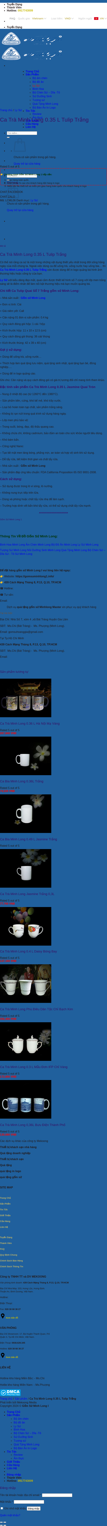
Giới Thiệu (13, 1461)
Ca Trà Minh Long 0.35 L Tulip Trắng (23, 269)
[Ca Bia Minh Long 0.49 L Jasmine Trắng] (25, 832)
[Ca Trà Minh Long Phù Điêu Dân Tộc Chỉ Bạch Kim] (25, 1001)
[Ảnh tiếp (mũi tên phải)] (4, 1525)
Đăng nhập (33, 1508)
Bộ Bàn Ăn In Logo (25, 1448)
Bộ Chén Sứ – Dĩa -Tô (27, 1433)
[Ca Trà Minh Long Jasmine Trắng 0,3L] (25, 886)
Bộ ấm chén (21, 1418)
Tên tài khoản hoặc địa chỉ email (20, 1495)
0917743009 (25, 10)
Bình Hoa (19, 1429)
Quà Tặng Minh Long (26, 1444)
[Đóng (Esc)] (1, 1522)
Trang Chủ (13, 1411)
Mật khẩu (6, 1501)
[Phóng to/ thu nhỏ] (4, 1522)
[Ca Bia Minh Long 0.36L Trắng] (25, 774)
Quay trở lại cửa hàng (27, 163)
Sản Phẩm (13, 1415)
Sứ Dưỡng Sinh (23, 1436)
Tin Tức (30, 110)
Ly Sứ (18, 110)
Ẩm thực (19, 1458)
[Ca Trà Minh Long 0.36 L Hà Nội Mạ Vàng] (25, 716)
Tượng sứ (20, 1440)
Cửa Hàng (32, 123)
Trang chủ (6, 110)
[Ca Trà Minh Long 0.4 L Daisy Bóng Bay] (25, 944)
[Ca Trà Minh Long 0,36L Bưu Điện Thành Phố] (25, 1117)
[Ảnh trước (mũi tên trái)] (1, 1525)
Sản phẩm (21, 1398)
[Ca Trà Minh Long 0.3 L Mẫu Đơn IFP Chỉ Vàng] (25, 1059)
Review (36, 113)
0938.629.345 (18, 1343)
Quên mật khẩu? (10, 1515)
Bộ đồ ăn (19, 1422)
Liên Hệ (30, 127)
